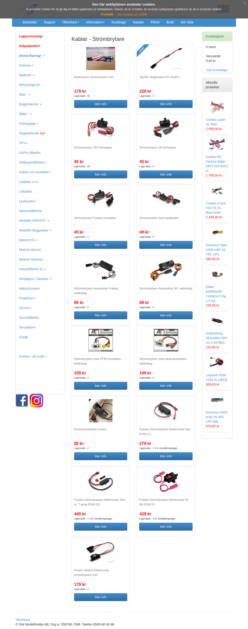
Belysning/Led (29, 85)
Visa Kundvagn (216, 70)
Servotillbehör (29, 317)
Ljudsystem (27, 201)
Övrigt (23, 337)
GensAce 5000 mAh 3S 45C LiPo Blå (216, 416)
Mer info (101, 104)
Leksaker (25, 191)
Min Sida (187, 22)
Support (49, 22)
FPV (23, 143)
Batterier (27, 75)
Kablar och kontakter (35, 172)
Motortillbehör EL (32, 269)
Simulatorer (27, 327)
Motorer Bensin (30, 250)
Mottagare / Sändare (35, 279)
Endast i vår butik (32, 356)
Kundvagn (119, 22)
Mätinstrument (29, 288)
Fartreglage (28, 123)
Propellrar (27, 298)
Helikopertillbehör (32, 162)
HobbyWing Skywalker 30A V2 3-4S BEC (216, 337)
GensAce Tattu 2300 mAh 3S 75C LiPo (216, 249)
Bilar (25, 94)
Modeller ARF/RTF (34, 220)
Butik (170, 22)
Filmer (155, 22)
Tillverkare (70, 22)
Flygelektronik (32, 133)
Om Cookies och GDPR (132, 14)
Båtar (25, 114)
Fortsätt (107, 14)
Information (95, 22)
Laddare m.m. (29, 182)
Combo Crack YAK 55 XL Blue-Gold (216, 207)
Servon (25, 308)
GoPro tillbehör (30, 153)
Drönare (26, 65)
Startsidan (29, 22)
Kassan (138, 22)
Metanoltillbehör (30, 211)
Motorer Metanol (31, 259)
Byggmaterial (30, 104)
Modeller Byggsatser (35, 230)
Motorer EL (28, 240)
